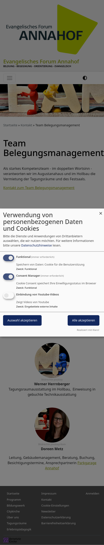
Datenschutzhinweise (36, 245)
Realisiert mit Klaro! (88, 330)
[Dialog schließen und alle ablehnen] (100, 211)
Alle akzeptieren (83, 320)
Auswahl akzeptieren (22, 320)
